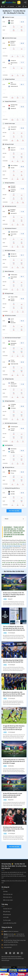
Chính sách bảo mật (7, 894)
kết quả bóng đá (9, 546)
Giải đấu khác (11, 766)
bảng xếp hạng (16, 546)
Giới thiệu (5, 891)
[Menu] (25, 2)
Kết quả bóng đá (7, 914)
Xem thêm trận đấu (14, 510)
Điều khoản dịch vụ (7, 897)
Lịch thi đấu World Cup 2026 (9, 923)
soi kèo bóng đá (6, 547)
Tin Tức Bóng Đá (11, 632)
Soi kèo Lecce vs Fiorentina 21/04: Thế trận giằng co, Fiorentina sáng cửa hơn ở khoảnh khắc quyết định (13, 594)
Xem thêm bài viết (14, 846)
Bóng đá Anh (10, 799)
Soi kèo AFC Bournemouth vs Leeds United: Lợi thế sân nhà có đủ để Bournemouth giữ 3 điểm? (12, 795)
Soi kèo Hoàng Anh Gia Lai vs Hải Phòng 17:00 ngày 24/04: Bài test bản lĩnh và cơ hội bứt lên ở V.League (14, 761)
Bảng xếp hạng (6, 911)
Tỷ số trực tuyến (7, 920)
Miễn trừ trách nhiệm (8, 900)
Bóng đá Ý (10, 599)
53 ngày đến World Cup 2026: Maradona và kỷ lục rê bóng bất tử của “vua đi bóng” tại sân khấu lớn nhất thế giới (13, 727)
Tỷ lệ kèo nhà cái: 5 (7, 908)
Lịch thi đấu (6, 917)
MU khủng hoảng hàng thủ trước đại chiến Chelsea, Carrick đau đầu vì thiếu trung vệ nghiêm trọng (13, 828)
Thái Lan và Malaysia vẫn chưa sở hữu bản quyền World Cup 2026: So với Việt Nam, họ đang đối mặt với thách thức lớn (14, 628)
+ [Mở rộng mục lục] (23, 519)
